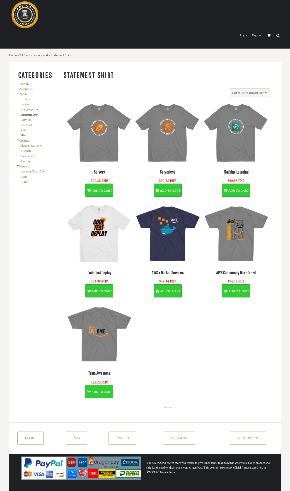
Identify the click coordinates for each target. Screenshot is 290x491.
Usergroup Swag (29, 110)
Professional (27, 156)
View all (24, 84)
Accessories (26, 89)
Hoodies (25, 104)
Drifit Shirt (27, 99)
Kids (23, 130)
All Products (27, 55)
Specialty (25, 161)
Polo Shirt (26, 125)
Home (13, 55)
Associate (25, 151)
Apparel (43, 55)
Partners (24, 167)
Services (26, 120)
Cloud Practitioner (31, 146)
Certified (24, 141)
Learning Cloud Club (32, 172)
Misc (23, 135)
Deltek (24, 182)
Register (257, 35)
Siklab (23, 177)
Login (243, 35)
